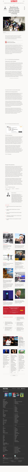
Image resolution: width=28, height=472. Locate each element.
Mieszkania (4, 436)
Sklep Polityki (16, 448)
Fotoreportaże (16, 438)
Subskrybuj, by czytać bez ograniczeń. (11, 50)
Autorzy (15, 445)
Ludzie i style (16, 437)
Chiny (3, 432)
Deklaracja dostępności (16, 458)
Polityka (4, 408)
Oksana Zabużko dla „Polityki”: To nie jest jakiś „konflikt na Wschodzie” (12, 97)
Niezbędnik (4, 415)
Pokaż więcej (14, 383)
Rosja (3, 431)
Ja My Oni (4, 414)
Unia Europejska (5, 428)
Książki (4, 444)
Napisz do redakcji (5, 457)
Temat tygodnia (16, 423)
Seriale (4, 447)
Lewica (4, 420)
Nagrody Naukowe (17, 411)
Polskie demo (16, 429)
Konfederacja (4, 423)
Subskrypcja (18, 396)
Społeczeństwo (16, 440)
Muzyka (4, 445)
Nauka (15, 407)
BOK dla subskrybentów (5, 458)
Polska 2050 (4, 422)
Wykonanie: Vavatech (19, 469)
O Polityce (4, 459)
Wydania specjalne (5, 409)
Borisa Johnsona (13, 70)
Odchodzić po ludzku (17, 441)
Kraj (3, 417)
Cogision (13, 469)
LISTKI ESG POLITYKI (5, 440)
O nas (15, 447)
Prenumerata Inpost (14, 396)
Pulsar (15, 408)
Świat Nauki (4, 413)
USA (3, 429)
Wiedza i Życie (4, 412)
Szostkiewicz (16, 416)
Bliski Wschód (4, 430)
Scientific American (5, 411)
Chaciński (16, 417)
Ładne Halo (15, 469)
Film (3, 446)
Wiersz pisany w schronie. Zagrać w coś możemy (14, 131)
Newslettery (16, 436)
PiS (3, 419)
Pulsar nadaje (16, 430)
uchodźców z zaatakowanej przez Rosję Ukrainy (10, 56)
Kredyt (3, 439)
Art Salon (4, 452)
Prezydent (4, 424)
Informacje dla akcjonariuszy (17, 459)
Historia (15, 439)
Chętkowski (16, 418)
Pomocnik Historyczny (5, 410)
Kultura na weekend (17, 424)
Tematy (15, 446)
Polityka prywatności (16, 457)
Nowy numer (4, 407)
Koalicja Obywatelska (5, 418)
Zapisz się (22, 318)
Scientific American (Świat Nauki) (18, 409)
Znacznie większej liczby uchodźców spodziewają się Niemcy (12, 101)
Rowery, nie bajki (16, 428)
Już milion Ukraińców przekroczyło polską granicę (14, 67)
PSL (3, 421)
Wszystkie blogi (16, 419)
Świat (14, 13)
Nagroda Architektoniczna (6, 451)
